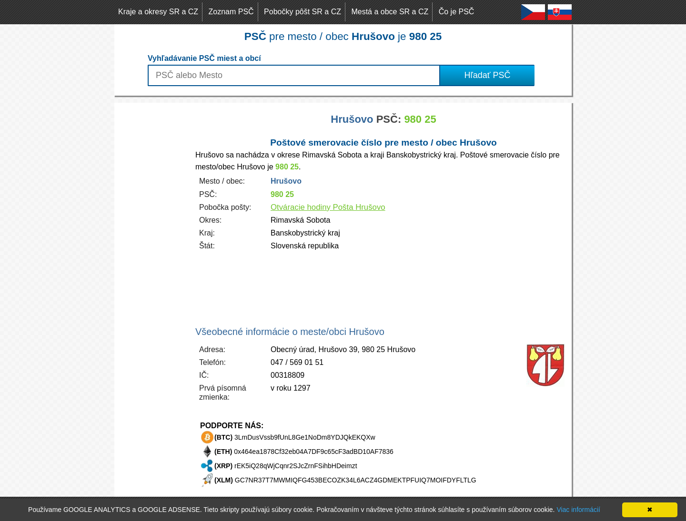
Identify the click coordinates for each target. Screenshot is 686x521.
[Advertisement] (152, 245)
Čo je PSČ (456, 12)
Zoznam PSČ (231, 12)
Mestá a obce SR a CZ (389, 12)
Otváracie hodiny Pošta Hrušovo (328, 207)
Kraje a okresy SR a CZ (158, 12)
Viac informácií (578, 509)
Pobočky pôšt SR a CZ (302, 12)
